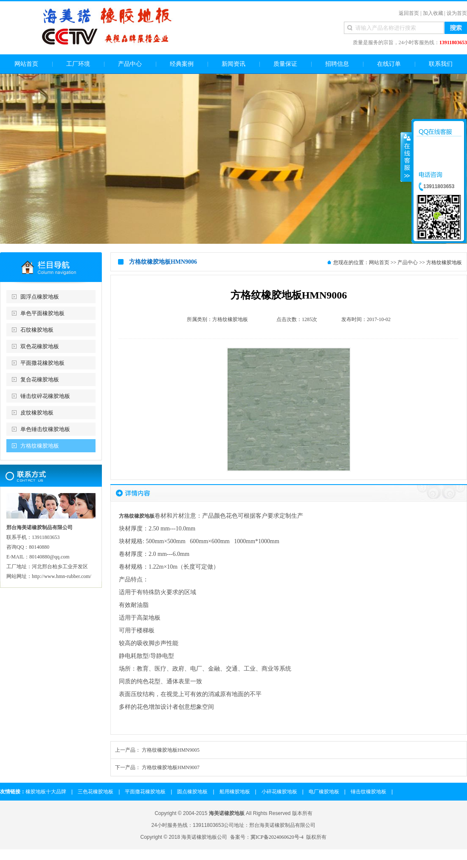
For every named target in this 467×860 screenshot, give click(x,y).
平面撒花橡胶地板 (42, 363)
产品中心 (407, 262)
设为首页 (457, 13)
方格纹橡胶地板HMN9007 (171, 767)
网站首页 (379, 262)
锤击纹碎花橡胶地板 (45, 396)
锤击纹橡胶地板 (368, 792)
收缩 (406, 157)
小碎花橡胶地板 (279, 792)
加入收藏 (433, 13)
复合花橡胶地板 (39, 379)
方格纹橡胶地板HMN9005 (171, 750)
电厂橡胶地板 (324, 792)
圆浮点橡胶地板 (39, 296)
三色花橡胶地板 (95, 792)
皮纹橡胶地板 (36, 412)
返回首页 (409, 13)
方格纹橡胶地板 (39, 446)
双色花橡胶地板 (39, 346)
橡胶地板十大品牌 (45, 792)
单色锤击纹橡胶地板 (45, 429)
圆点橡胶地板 (192, 792)
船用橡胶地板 (234, 792)
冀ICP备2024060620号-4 (277, 837)
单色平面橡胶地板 (42, 313)
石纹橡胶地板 (36, 330)
